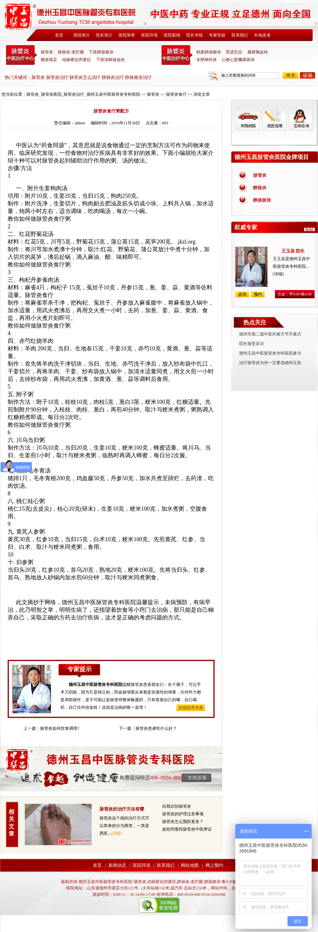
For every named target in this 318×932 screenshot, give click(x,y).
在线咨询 (300, 118)
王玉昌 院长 (293, 251)
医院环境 (149, 35)
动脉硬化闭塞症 (76, 59)
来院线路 (247, 118)
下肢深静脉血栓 (110, 59)
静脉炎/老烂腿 (71, 52)
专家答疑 (217, 35)
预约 (258, 294)
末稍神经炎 (177, 55)
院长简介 (104, 35)
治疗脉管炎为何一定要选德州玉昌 (270, 362)
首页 (59, 35)
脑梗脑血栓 (257, 52)
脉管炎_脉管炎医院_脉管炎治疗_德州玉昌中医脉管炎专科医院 (83, 94)
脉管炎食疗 (176, 94)
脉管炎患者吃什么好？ (156, 728)
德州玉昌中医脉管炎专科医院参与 (270, 353)
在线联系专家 (190, 707)
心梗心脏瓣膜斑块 (238, 59)
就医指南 (274, 118)
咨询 (307, 75)
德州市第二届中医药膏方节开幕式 (270, 334)
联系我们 (240, 35)
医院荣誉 (127, 35)
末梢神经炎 (206, 59)
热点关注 (254, 322)
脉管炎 (47, 52)
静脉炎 (259, 187)
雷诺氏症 (234, 52)
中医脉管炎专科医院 (21, 55)
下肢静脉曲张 (101, 52)
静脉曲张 (262, 200)
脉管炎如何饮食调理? (59, 728)
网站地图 (190, 865)
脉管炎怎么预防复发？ (183, 821)
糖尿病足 (49, 59)
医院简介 (81, 35)
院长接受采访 (251, 343)
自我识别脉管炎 (176, 806)
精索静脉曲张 (208, 52)
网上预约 (214, 865)
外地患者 (262, 35)
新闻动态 (117, 865)
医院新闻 (172, 35)
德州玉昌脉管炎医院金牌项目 (271, 157)
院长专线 (194, 35)
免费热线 (274, 138)
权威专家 (245, 227)
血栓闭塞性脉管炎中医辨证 (187, 829)
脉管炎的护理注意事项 (183, 813)
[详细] (116, 833)
